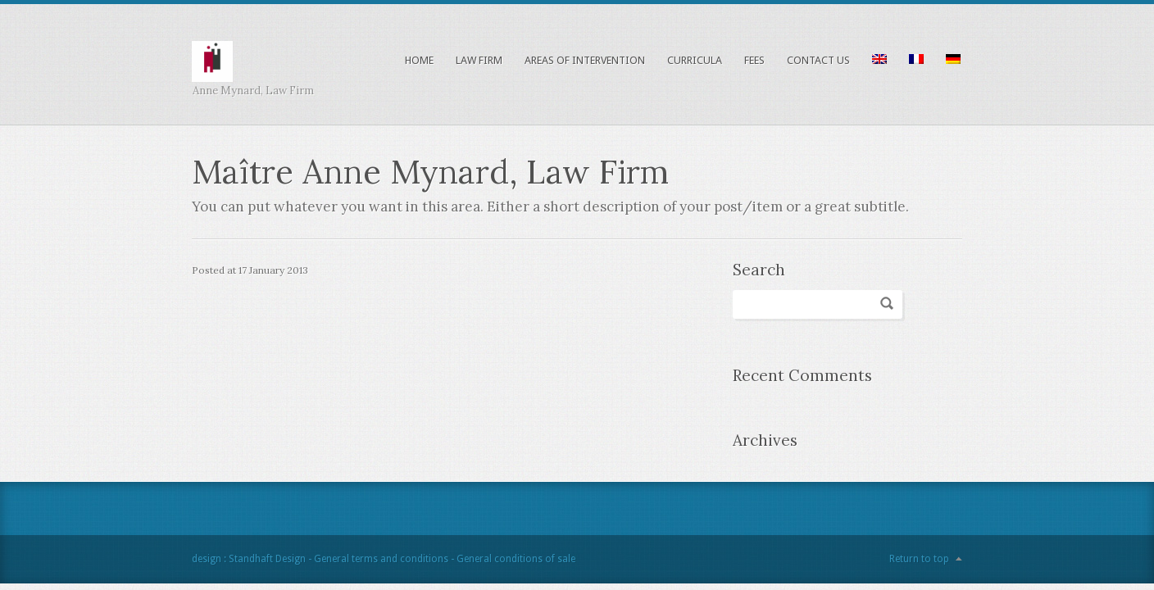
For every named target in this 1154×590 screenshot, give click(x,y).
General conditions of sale (516, 559)
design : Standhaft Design (249, 559)
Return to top (919, 559)
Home (419, 60)
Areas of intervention (585, 60)
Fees (754, 60)
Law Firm (479, 60)
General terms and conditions (381, 559)
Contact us (818, 60)
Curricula (694, 60)
